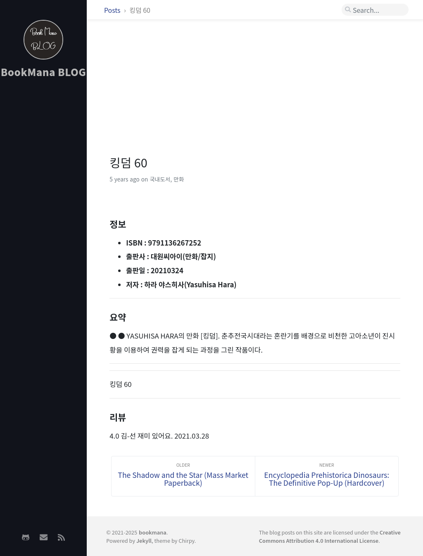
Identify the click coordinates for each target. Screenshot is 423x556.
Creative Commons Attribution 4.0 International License (330, 536)
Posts (113, 10)
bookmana (152, 532)
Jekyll (144, 540)
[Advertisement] (43, 215)
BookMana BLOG (43, 71)
